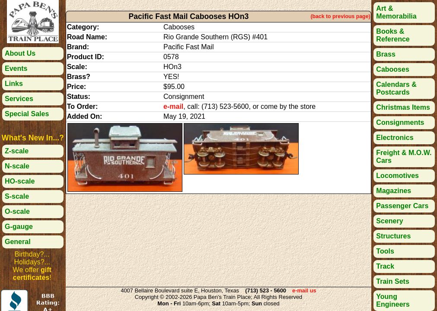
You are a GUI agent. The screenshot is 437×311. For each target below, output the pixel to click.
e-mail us (304, 290)
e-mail (173, 106)
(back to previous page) (340, 16)
